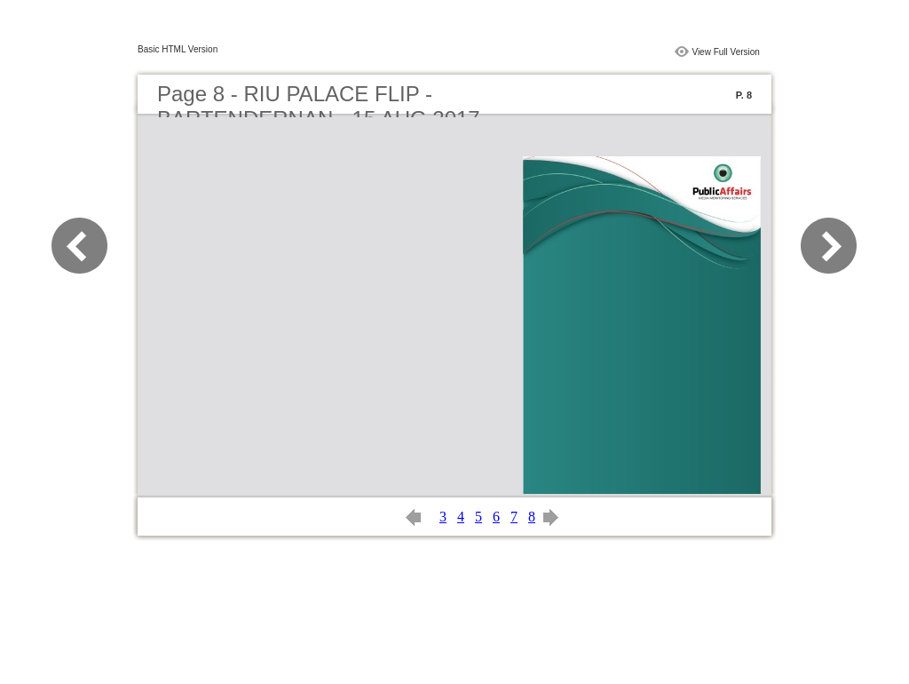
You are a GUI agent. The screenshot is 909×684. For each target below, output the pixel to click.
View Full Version (726, 52)
